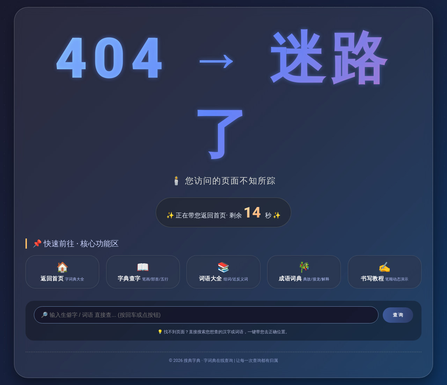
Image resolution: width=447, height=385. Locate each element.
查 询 (398, 315)
